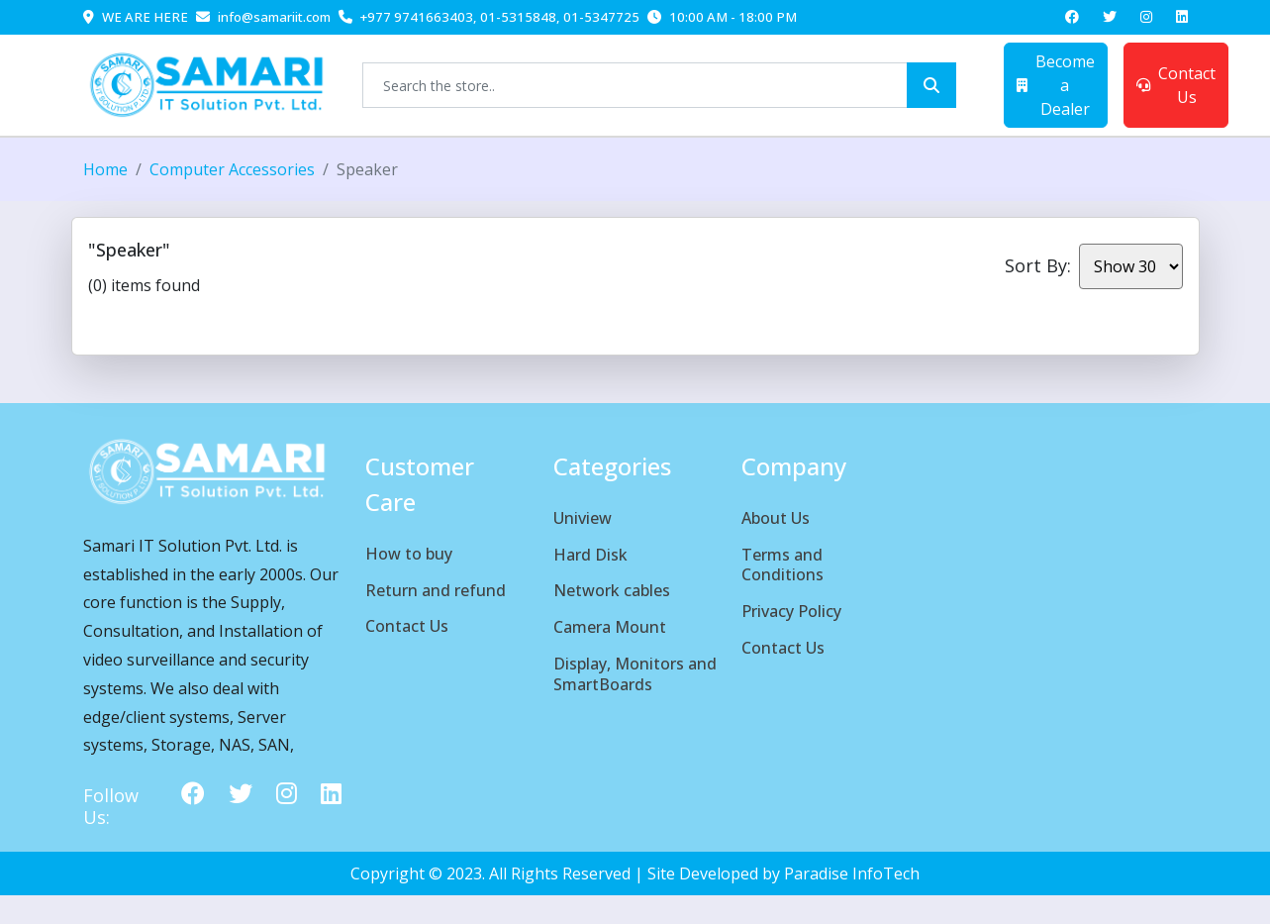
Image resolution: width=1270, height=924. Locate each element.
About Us (775, 518)
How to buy (408, 554)
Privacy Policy (791, 611)
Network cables (611, 590)
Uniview (582, 518)
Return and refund (435, 590)
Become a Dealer (1056, 85)
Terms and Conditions (782, 565)
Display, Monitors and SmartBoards (635, 674)
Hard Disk (590, 554)
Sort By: (1038, 265)
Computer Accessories (232, 169)
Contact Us (1176, 85)
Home (105, 169)
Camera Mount (609, 627)
